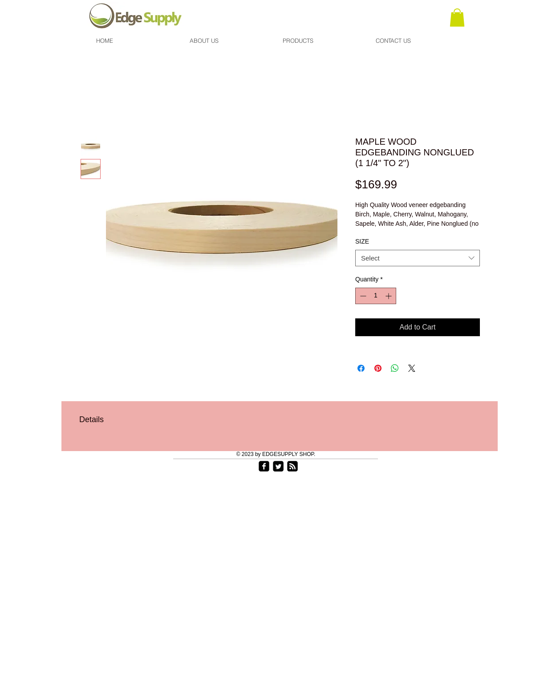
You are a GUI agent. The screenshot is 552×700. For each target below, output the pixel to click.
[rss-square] (292, 466)
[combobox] (417, 258)
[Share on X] (411, 368)
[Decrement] (362, 296)
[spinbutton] (376, 296)
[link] (457, 17)
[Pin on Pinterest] (378, 368)
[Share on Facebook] (361, 368)
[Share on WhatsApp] (395, 368)
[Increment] (389, 296)
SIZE (362, 241)
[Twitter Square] (278, 466)
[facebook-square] (264, 466)
